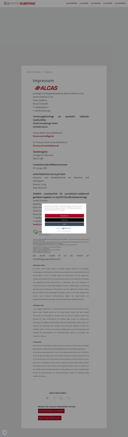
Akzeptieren (64, 216)
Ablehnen (64, 220)
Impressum (59, 231)
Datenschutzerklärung (66, 231)
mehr (64, 224)
